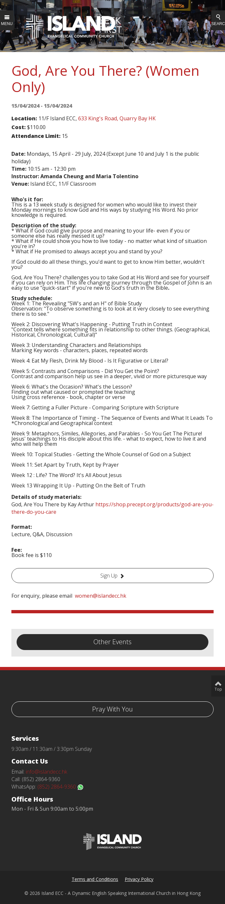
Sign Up (109, 575)
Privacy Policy (139, 879)
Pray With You (112, 709)
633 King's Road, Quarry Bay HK (117, 118)
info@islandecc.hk (46, 771)
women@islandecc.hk (100, 595)
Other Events (112, 641)
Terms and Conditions (95, 879)
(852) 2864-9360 (60, 786)
